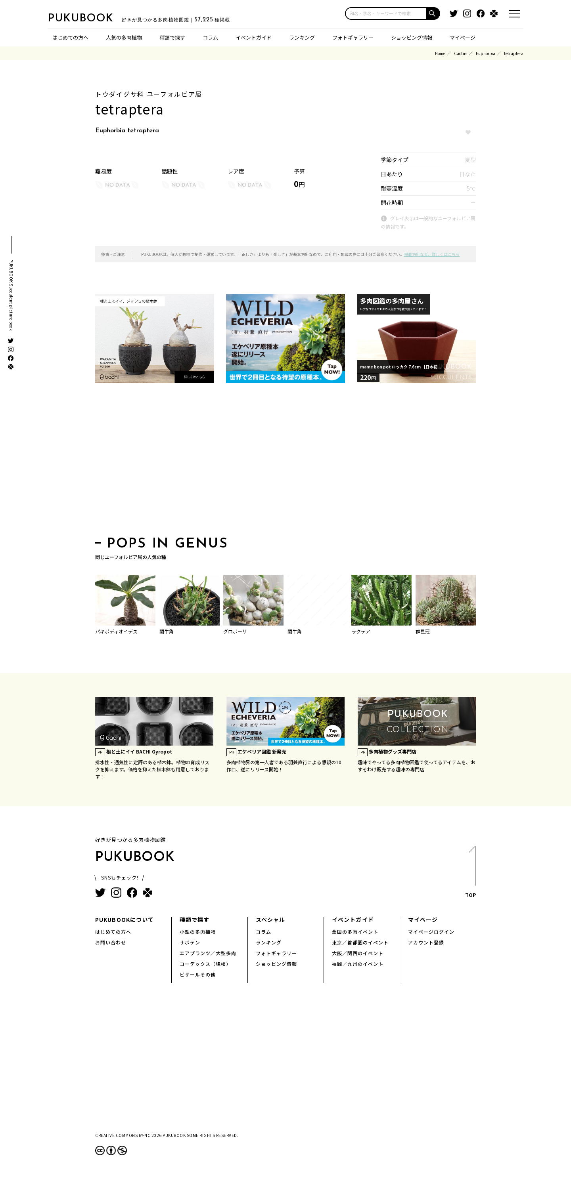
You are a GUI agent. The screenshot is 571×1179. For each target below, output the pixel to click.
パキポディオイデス (116, 631)
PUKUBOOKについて (124, 919)
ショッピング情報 (411, 37)
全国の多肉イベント (355, 931)
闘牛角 (166, 631)
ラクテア (360, 631)
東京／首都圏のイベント (360, 942)
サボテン (190, 942)
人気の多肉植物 (124, 37)
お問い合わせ (110, 942)
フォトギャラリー (353, 37)
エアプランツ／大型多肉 (208, 953)
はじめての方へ (70, 37)
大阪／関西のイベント (357, 953)
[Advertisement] (285, 462)
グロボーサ (235, 631)
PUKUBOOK (87, 18)
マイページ (462, 37)
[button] (433, 13)
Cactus (460, 53)
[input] (386, 13)
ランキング (302, 37)
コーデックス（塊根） (205, 963)
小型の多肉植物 (198, 931)
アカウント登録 (426, 942)
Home (440, 53)
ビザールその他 (198, 974)
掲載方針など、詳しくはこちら (432, 254)
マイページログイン (431, 931)
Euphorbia (485, 53)
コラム (210, 37)
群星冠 (423, 631)
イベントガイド (254, 37)
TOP (470, 874)
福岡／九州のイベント (357, 963)
